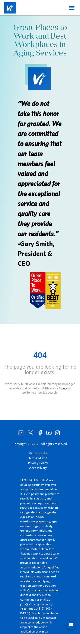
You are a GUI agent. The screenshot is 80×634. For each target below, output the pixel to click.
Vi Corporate (38, 453)
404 (40, 355)
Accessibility (38, 468)
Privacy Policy (38, 463)
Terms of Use (38, 458)
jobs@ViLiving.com (32, 604)
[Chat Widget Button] (71, 625)
